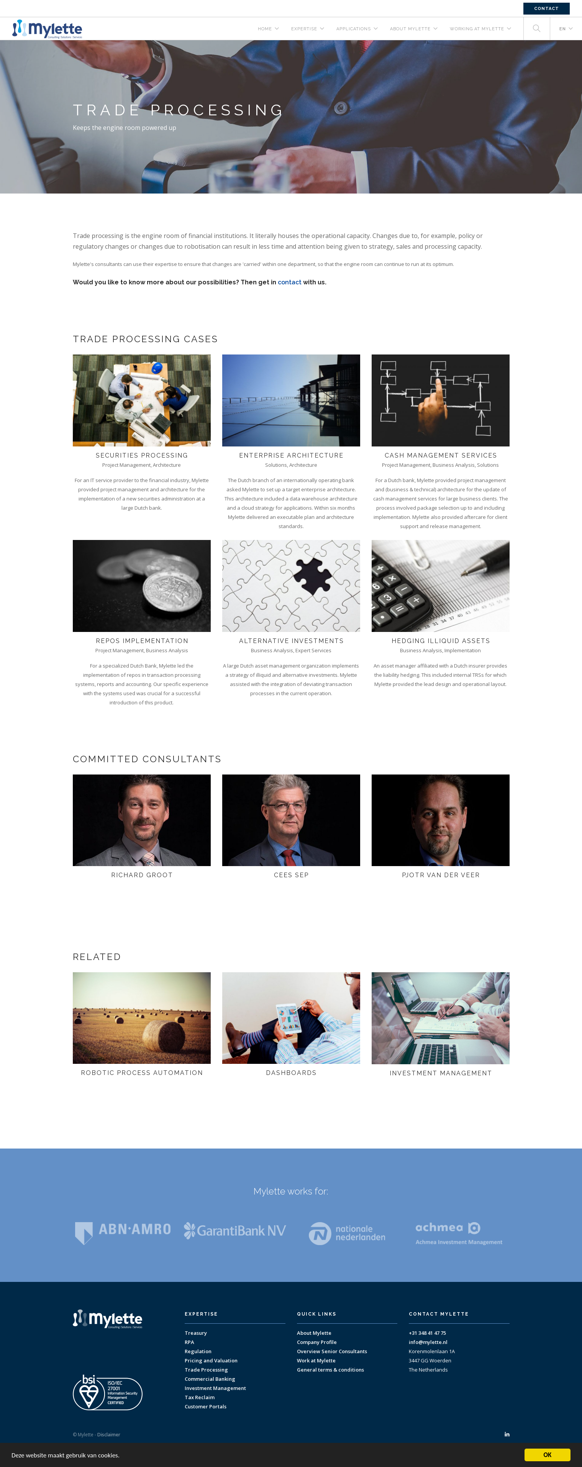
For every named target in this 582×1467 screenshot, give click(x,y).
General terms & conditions (330, 1369)
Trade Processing (206, 1369)
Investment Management (215, 1388)
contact (290, 282)
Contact (546, 8)
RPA (189, 1342)
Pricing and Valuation (211, 1360)
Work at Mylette (316, 1360)
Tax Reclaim (200, 1397)
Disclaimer (108, 1434)
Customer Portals (205, 1406)
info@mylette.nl (428, 1342)
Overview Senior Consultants (332, 1351)
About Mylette (314, 1332)
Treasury (196, 1332)
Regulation (198, 1351)
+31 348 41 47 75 (427, 1332)
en (562, 28)
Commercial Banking (210, 1378)
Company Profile (317, 1342)
